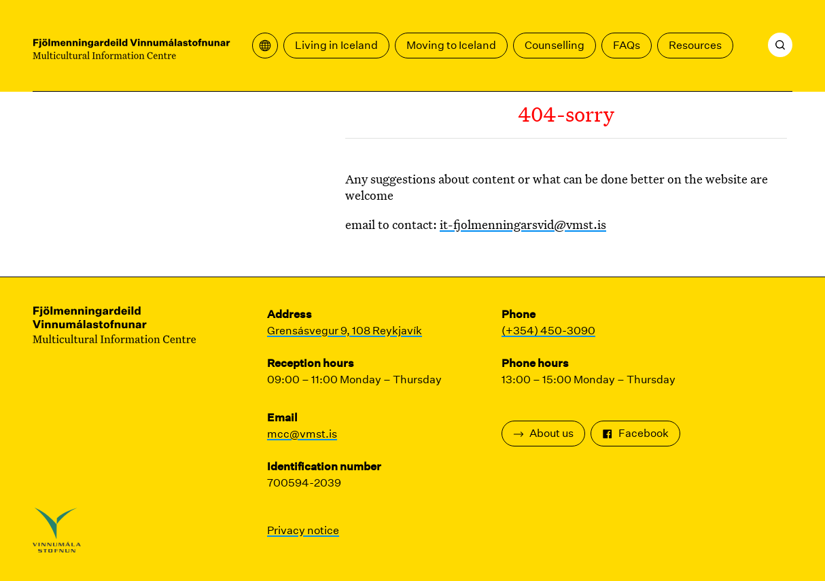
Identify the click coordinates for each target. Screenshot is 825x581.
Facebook (635, 433)
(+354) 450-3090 (548, 330)
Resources (695, 45)
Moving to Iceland (451, 45)
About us (543, 433)
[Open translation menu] (265, 45)
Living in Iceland (336, 45)
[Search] (780, 45)
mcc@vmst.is (302, 433)
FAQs (626, 45)
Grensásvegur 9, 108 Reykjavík (344, 330)
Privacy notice (303, 530)
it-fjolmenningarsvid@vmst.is (523, 224)
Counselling (554, 45)
